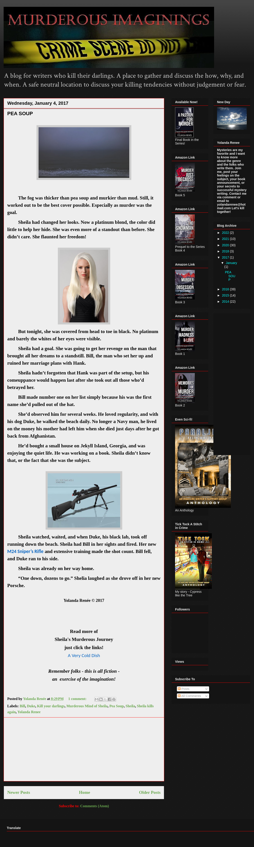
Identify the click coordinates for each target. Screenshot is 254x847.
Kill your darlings (51, 706)
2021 (226, 239)
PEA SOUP (20, 113)
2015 (226, 295)
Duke (31, 706)
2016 (226, 289)
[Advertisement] (84, 749)
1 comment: (77, 699)
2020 (226, 245)
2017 (226, 257)
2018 (226, 251)
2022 (226, 232)
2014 (226, 301)
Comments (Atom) (94, 806)
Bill (22, 706)
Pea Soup (116, 706)
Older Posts (150, 792)
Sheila (130, 706)
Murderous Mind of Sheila (87, 706)
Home (84, 792)
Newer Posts (18, 792)
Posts (183, 689)
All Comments (189, 696)
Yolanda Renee (29, 712)
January (231, 263)
